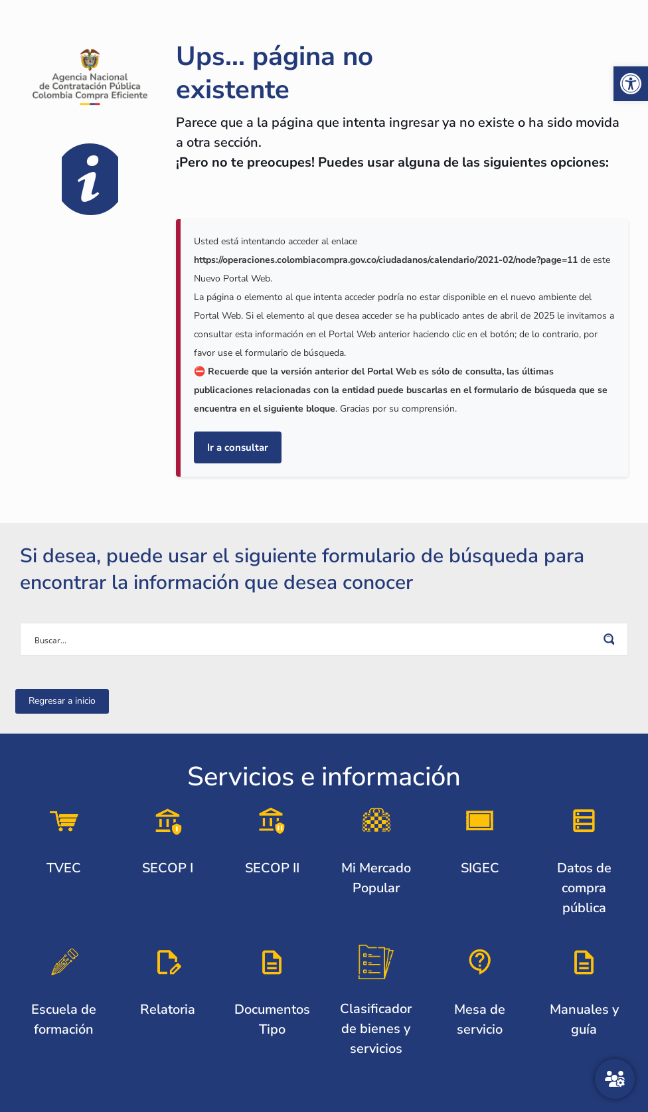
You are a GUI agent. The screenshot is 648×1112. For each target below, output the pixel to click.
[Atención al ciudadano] (615, 1079)
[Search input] (315, 639)
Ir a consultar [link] (237, 447)
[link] (630, 83)
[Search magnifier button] (611, 639)
